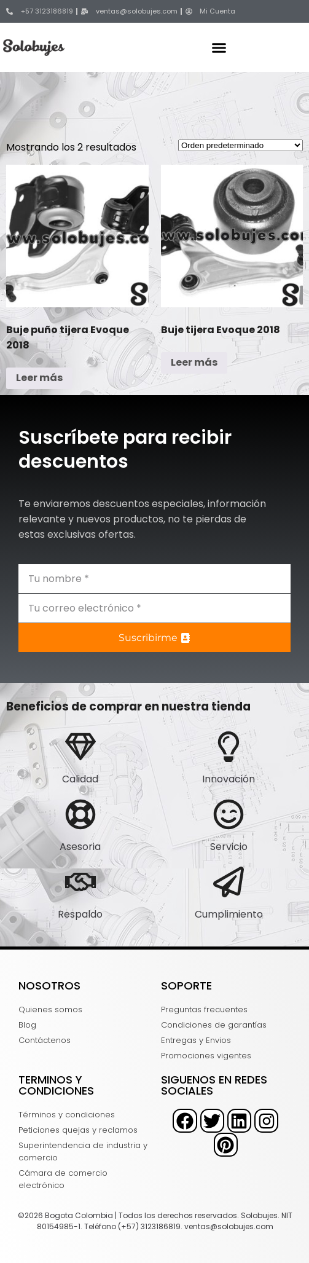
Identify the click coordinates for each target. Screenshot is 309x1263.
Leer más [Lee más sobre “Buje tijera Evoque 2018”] (194, 362)
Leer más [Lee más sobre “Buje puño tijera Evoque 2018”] (39, 378)
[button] (218, 47)
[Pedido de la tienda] (240, 145)
